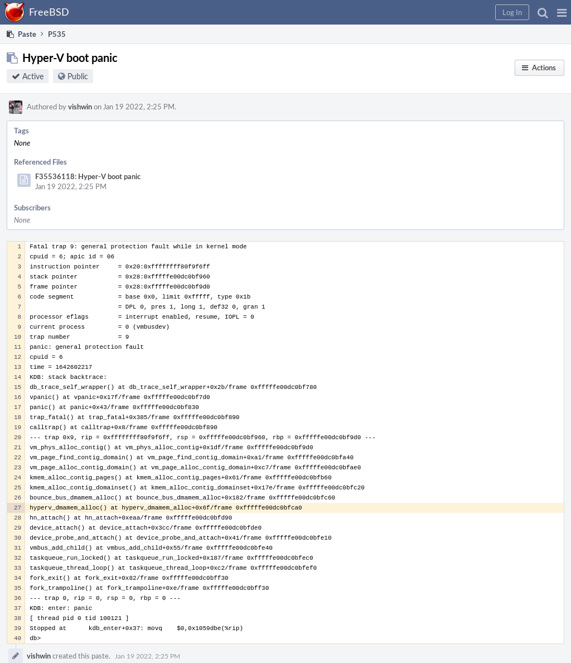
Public (77, 76)
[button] (562, 12)
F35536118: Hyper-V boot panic (88, 176)
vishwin (80, 107)
